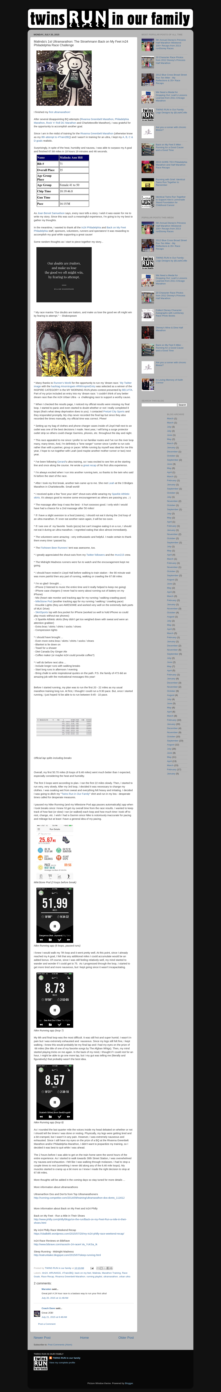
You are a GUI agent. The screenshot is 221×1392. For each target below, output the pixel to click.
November (172, 501)
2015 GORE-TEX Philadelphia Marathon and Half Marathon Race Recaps (171, 165)
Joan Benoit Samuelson (51, 213)
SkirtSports (41, 612)
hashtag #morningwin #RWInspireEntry (73, 386)
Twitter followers (95, 554)
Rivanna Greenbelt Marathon (97, 119)
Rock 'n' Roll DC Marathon (61, 122)
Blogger (129, 1383)
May (169, 439)
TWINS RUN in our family (66, 1358)
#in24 (45, 1273)
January (171, 447)
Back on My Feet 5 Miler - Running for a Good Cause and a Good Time (170, 147)
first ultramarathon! (59, 112)
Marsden (46, 1289)
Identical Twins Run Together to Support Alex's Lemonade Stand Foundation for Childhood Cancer (171, 201)
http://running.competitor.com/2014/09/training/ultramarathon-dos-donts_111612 (79, 1197)
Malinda (97, 1273)
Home (84, 1337)
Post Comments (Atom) (60, 1344)
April (169, 472)
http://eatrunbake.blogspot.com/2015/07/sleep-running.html (67, 1255)
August (170, 579)
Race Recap (47, 1276)
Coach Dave (48, 1308)
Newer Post (42, 1337)
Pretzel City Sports (113, 411)
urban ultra (124, 1276)
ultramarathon (110, 1276)
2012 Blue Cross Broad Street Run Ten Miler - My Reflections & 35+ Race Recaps (171, 79)
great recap (89, 465)
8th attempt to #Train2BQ (55, 137)
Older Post (126, 1337)
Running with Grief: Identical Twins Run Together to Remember (170, 182)
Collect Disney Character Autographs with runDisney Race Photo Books (170, 313)
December (172, 451)
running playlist (94, 1276)
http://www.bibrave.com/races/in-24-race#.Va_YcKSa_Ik (65, 1244)
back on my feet (83, 1273)
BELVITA (126, 390)
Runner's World (63, 383)
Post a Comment (47, 1324)
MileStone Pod (44, 601)
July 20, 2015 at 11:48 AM (55, 1298)
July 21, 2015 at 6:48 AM (54, 1317)
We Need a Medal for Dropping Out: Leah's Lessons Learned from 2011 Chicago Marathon (171, 96)
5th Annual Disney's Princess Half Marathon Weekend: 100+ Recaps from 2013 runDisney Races (171, 44)
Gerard (61, 461)
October (171, 455)
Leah (111, 483)
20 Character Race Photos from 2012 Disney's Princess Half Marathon (170, 60)
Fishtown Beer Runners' (55, 547)
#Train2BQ (67, 1273)
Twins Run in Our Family (75, 793)
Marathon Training (111, 1273)
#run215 (119, 554)
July (169, 426)
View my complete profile (62, 1362)
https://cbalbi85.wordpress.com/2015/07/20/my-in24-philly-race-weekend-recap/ (79, 1233)
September (173, 460)
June (169, 435)
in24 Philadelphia (91, 227)
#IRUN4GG (55, 1273)
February (171, 480)
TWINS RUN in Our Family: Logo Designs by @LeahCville (171, 111)
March (170, 418)
